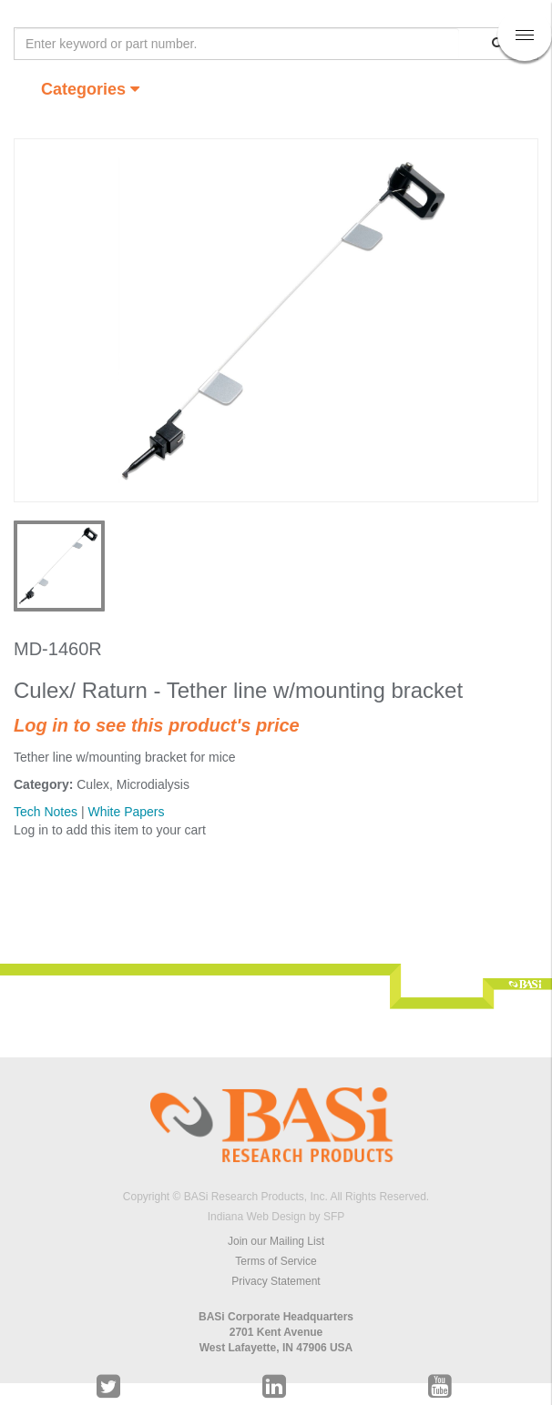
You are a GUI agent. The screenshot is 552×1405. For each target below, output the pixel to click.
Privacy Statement (275, 1281)
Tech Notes (45, 811)
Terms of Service (275, 1261)
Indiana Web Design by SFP (276, 1216)
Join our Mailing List (276, 1241)
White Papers (125, 811)
